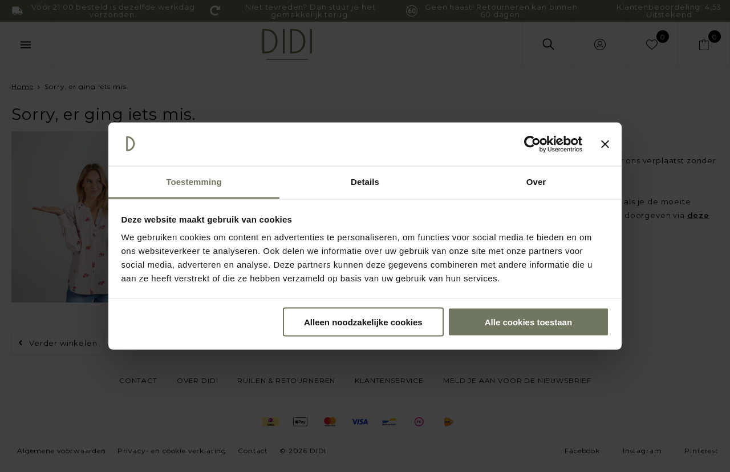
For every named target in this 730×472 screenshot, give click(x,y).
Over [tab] (536, 182)
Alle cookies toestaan (528, 321)
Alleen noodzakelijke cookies (363, 321)
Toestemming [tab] (194, 182)
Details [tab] (365, 182)
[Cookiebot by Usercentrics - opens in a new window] (532, 144)
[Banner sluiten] (605, 144)
